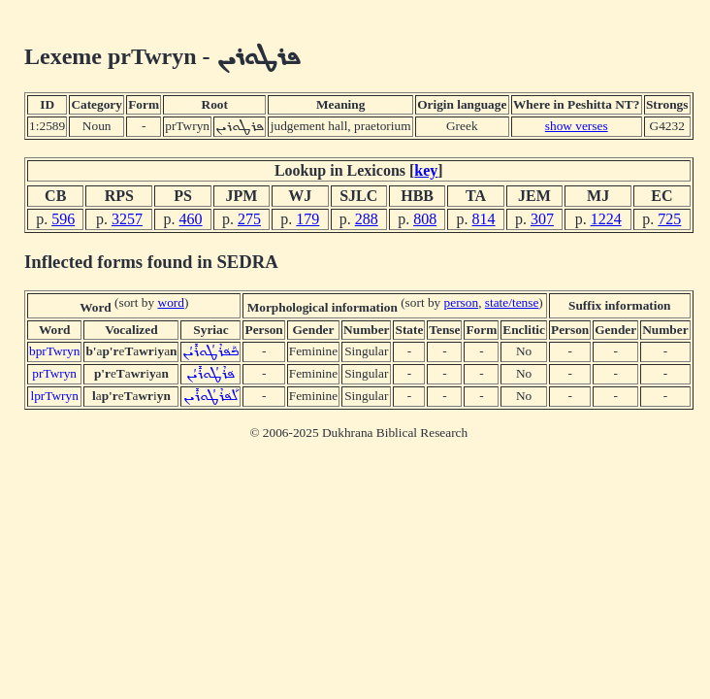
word (171, 302)
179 (307, 219)
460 (191, 219)
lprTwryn (54, 395)
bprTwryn (54, 351)
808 (424, 219)
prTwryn (54, 373)
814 (484, 219)
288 (366, 219)
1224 (606, 219)
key (425, 170)
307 (542, 219)
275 (249, 219)
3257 (127, 219)
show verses (576, 125)
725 (669, 219)
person (461, 302)
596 (63, 219)
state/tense (512, 302)
